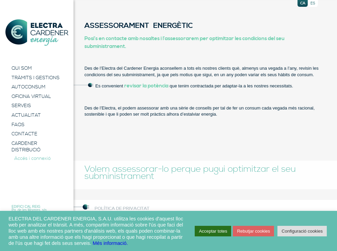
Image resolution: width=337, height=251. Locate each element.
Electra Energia (37, 32)
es (312, 3)
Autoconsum (28, 87)
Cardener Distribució (26, 146)
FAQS (18, 125)
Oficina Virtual (31, 97)
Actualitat (26, 115)
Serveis (21, 106)
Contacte (24, 134)
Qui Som (22, 68)
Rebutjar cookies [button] (253, 231)
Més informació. (110, 243)
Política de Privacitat (122, 208)
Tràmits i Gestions (36, 78)
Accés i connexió (32, 158)
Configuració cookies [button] (302, 231)
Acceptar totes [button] (213, 231)
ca (302, 3)
